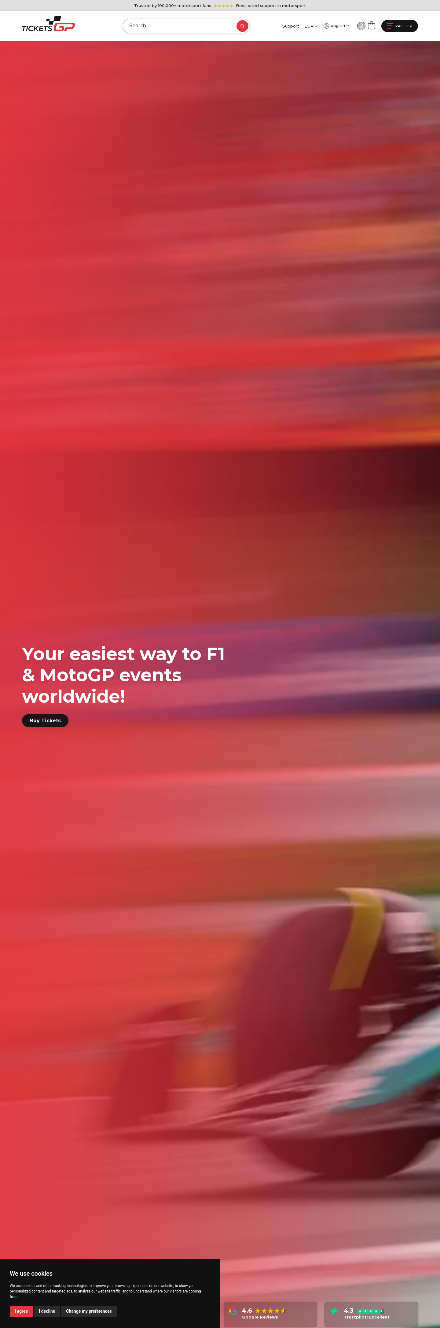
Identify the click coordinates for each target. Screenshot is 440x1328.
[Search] (174, 25)
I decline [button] (47, 1311)
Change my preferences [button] (89, 1311)
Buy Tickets (45, 721)
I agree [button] (21, 1311)
